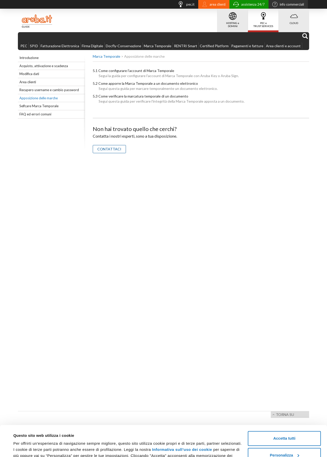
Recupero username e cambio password (49, 90)
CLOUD (294, 17)
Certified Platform (214, 46)
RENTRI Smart (185, 46)
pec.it (184, 5)
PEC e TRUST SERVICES (263, 18)
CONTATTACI (109, 149)
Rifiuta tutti (284, 443)
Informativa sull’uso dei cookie (182, 420)
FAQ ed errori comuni (35, 114)
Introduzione (29, 58)
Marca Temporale (157, 46)
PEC (23, 46)
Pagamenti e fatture (247, 46)
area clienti (213, 5)
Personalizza (284, 426)
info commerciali (287, 5)
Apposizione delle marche (38, 98)
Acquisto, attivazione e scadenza (43, 66)
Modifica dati (29, 74)
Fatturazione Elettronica (60, 46)
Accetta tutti (284, 409)
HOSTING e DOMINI (232, 18)
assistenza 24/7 (248, 5)
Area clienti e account (283, 46)
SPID (34, 46)
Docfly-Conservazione (123, 46)
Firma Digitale (92, 46)
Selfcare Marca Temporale (39, 106)
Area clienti (27, 82)
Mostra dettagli (27, 447)
